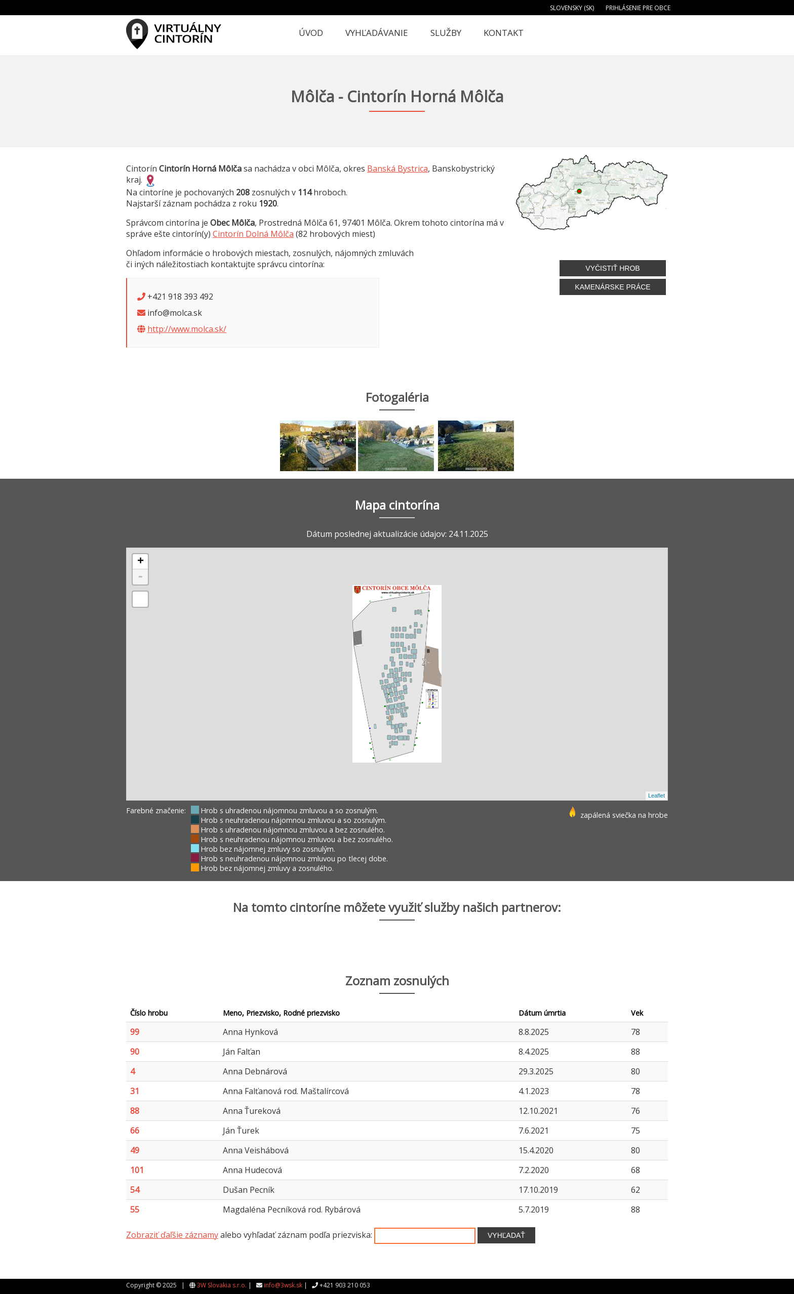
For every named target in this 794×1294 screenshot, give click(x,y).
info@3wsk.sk (283, 1285)
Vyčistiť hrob (612, 268)
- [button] (140, 577)
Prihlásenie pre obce (638, 8)
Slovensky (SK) (572, 8)
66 (134, 1130)
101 (137, 1170)
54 (134, 1189)
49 (134, 1150)
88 (134, 1110)
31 (134, 1091)
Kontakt (504, 32)
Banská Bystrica (397, 168)
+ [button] (140, 561)
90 (134, 1051)
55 (134, 1209)
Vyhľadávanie (376, 32)
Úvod (311, 32)
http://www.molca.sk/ (186, 329)
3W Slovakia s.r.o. (222, 1285)
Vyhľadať (506, 1235)
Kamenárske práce (612, 287)
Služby (445, 32)
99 (134, 1031)
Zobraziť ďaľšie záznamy (172, 1234)
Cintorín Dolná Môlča (253, 233)
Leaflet (656, 795)
